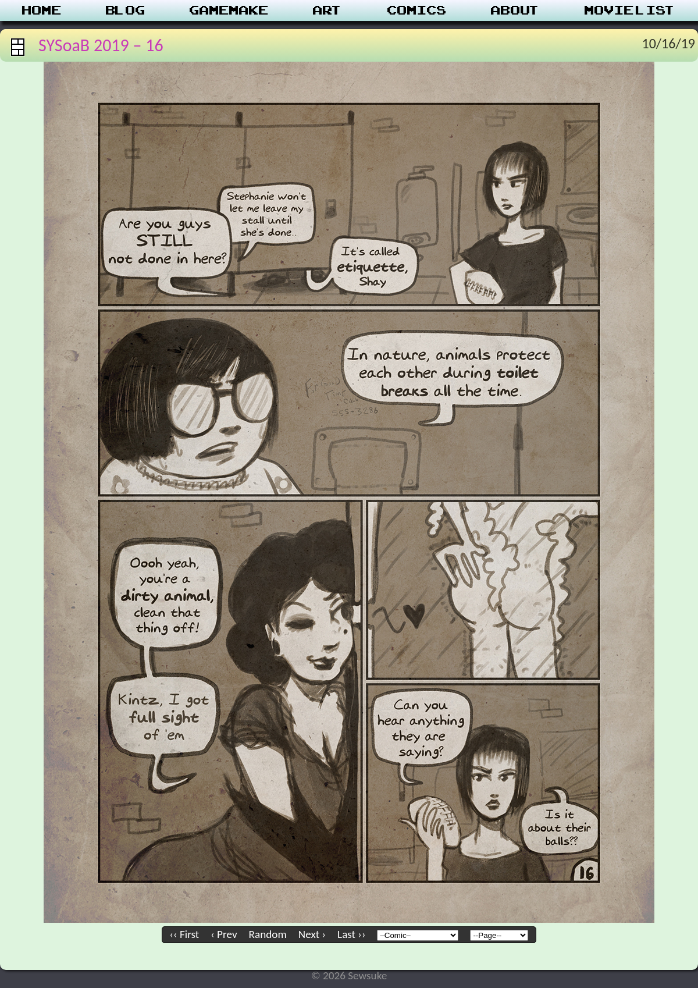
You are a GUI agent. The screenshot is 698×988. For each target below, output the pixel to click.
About (515, 10)
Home (42, 10)
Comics (417, 10)
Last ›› (351, 934)
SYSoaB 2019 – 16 (100, 45)
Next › (312, 934)
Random (268, 934)
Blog (125, 10)
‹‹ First (185, 934)
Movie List (630, 10)
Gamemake (229, 10)
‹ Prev (224, 934)
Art (328, 10)
